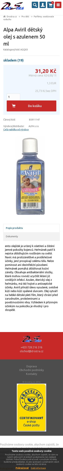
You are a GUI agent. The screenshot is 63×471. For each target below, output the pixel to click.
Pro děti (25, 16)
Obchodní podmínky (31, 370)
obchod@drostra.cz (31, 351)
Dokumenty (12, 236)
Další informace (38, 468)
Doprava (31, 366)
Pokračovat (22, 468)
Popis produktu (14, 228)
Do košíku (35, 106)
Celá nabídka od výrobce (16, 129)
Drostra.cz (12, 16)
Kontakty (31, 373)
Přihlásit (42, 5)
